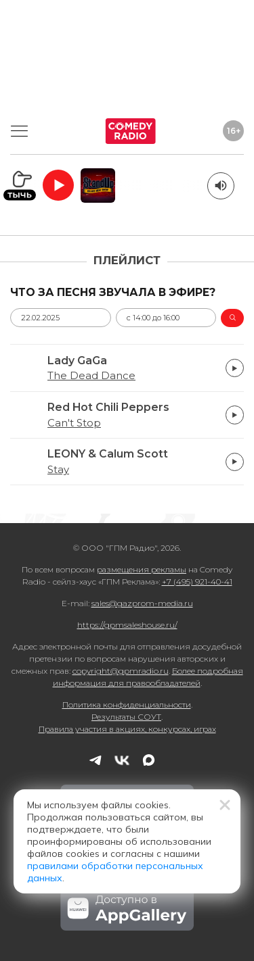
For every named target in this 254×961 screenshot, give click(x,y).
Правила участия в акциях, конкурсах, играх (127, 729)
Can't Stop (74, 423)
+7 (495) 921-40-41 (197, 581)
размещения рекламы (141, 569)
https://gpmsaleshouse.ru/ (127, 625)
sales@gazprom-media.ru (142, 603)
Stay (58, 470)
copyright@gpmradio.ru (120, 671)
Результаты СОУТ (126, 717)
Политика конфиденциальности (126, 704)
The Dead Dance (91, 376)
